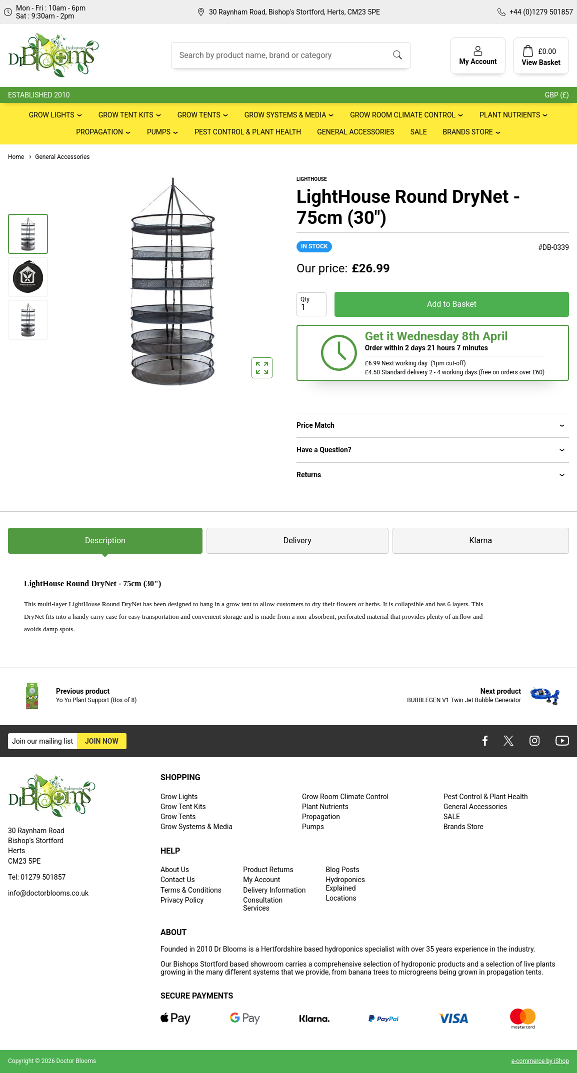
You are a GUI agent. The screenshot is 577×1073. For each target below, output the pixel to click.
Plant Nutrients (510, 115)
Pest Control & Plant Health (247, 132)
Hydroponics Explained (345, 884)
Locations (341, 898)
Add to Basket (451, 304)
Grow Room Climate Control (403, 115)
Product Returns (268, 870)
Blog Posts (342, 870)
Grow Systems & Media (285, 115)
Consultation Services (262, 904)
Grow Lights (51, 115)
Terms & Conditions (191, 890)
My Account (261, 880)
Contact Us (177, 880)
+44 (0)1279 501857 (541, 12)
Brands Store (468, 132)
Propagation (99, 132)
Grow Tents (199, 115)
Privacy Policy (182, 900)
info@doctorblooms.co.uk (48, 893)
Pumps (158, 132)
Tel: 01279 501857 (37, 877)
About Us (174, 870)
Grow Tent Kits (126, 115)
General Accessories (355, 132)
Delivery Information (274, 890)
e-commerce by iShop (540, 1061)
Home (16, 156)
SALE (418, 132)
